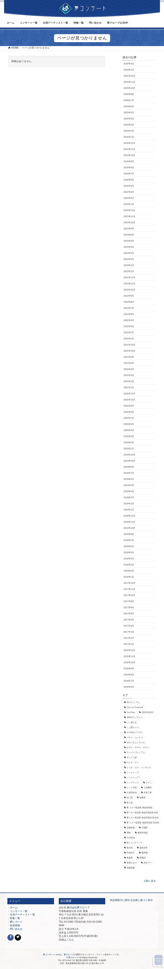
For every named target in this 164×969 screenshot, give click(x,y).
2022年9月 (128, 296)
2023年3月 (128, 259)
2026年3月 (128, 63)
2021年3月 (128, 375)
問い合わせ (16, 929)
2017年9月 (128, 601)
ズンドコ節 (132, 757)
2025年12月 (129, 76)
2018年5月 (128, 552)
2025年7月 (128, 100)
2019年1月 (128, 509)
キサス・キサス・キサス (138, 747)
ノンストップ (133, 772)
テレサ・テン (133, 762)
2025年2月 (128, 131)
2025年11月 (129, 82)
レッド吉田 (132, 787)
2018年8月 (128, 534)
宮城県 (145, 827)
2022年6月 (128, 314)
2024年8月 (128, 167)
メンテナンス (133, 782)
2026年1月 (128, 69)
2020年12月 (129, 393)
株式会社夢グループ (78, 907)
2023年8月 (128, 234)
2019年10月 (129, 461)
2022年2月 (128, 332)
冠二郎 (130, 797)
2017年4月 (128, 625)
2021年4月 (128, 369)
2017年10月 (129, 595)
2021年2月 (128, 381)
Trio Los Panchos (135, 707)
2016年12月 (129, 650)
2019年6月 (128, 479)
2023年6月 (128, 241)
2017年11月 (129, 589)
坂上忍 (130, 802)
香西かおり (132, 863)
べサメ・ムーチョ (135, 737)
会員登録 (15, 925)
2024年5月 (128, 186)
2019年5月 (128, 485)
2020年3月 (128, 436)
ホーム (13, 907)
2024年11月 (129, 149)
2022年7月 (128, 308)
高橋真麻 (131, 868)
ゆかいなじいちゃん (136, 742)
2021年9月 (128, 357)
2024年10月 (129, 155)
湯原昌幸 (143, 847)
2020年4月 (128, 430)
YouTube (131, 712)
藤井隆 (145, 852)
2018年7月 (128, 540)
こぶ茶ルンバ (133, 727)
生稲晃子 (131, 852)
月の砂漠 (131, 837)
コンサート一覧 (18, 911)
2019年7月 (128, 473)
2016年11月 (129, 656)
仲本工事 (148, 792)
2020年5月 (128, 424)
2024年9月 (128, 161)
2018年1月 (128, 577)
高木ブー (148, 863)
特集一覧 (15, 918)
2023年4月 (128, 253)
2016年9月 (128, 668)
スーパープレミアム (136, 752)
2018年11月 (129, 522)
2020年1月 (128, 448)
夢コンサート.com (51, 954)
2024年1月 (128, 204)
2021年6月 (128, 363)
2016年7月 (128, 680)
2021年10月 (129, 351)
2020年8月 (128, 412)
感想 (129, 832)
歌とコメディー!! (134, 842)
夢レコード (16, 921)
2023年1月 (128, 271)
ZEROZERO (147, 712)
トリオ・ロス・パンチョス (139, 767)
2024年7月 (128, 173)
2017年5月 (128, 619)
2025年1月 (128, 137)
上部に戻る (149, 881)
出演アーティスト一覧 (22, 914)
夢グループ (69, 954)
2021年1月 (128, 387)
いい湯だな (132, 722)
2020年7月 (128, 418)
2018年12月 (129, 516)
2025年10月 (129, 88)
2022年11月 (129, 283)
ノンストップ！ (134, 777)
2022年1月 (128, 338)
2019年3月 (128, 497)
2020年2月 (128, 442)
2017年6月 (128, 613)
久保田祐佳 (132, 792)
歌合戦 (130, 847)
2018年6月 (128, 546)
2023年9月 (128, 228)
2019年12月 (129, 454)
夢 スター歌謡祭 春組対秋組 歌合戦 (143, 822)
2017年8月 (128, 607)
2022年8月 (128, 302)
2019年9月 (128, 467)
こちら (70, 939)
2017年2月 (128, 638)
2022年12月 (129, 277)
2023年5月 (128, 247)
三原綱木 (148, 787)
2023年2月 (128, 265)
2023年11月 (129, 216)
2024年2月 (128, 198)
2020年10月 (129, 399)
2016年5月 (128, 687)
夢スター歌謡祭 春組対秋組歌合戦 (142, 812)
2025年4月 (128, 118)
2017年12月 (129, 583)
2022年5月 (128, 320)
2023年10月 (129, 222)
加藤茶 (142, 797)
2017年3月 (128, 632)
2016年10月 (129, 662)
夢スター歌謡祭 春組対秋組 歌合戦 (142, 817)
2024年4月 (128, 192)
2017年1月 (128, 644)
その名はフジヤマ (135, 732)
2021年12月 (129, 344)
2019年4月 (128, 491)
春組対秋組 (142, 832)
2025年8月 (128, 94)
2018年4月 (128, 558)
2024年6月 (128, 179)
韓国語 (142, 858)
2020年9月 (128, 406)
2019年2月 (128, 503)
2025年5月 (128, 112)
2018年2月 (128, 570)
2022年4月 (128, 326)
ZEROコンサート (135, 717)
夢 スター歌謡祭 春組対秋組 (139, 807)
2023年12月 (129, 210)
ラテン (149, 782)
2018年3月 (128, 564)
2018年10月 (129, 528)
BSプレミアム (133, 702)
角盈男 (130, 858)
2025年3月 (128, 124)
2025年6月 (128, 106)
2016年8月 (128, 674)
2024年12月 (129, 143)
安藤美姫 (131, 827)
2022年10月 (129, 289)
